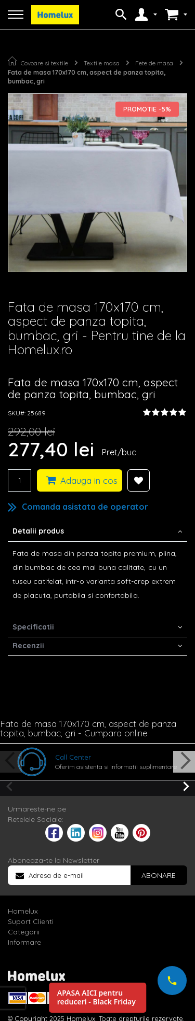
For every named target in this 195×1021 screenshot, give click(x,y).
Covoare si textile (44, 63)
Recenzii (28, 645)
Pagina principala (12, 61)
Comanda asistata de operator (85, 506)
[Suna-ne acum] (172, 980)
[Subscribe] (158, 875)
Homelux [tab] (23, 911)
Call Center (73, 757)
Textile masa (102, 63)
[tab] (97, 532)
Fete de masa (154, 63)
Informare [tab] (24, 942)
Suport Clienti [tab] (31, 921)
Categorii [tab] (24, 931)
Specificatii (33, 627)
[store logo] (55, 14)
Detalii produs (38, 531)
